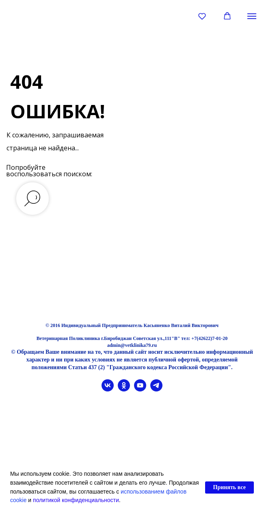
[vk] (108, 389)
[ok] (124, 389)
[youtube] (140, 389)
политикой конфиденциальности (76, 500)
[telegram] (156, 389)
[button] (202, 16)
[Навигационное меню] (251, 16)
